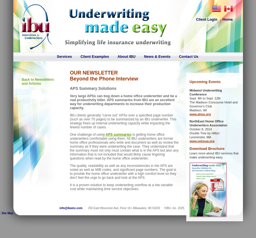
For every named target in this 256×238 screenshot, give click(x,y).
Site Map (7, 213)
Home (228, 19)
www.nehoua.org (202, 141)
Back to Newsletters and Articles (38, 82)
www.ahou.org (200, 114)
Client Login (206, 19)
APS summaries (119, 135)
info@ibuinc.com (71, 208)
